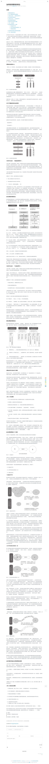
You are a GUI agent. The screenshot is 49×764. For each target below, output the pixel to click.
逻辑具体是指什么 (11, 12)
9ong (24, 1)
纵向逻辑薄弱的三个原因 (12, 24)
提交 (40, 747)
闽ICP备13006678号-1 (17, 760)
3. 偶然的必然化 (13, 28)
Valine (42, 753)
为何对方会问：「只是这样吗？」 (14, 18)
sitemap (23, 760)
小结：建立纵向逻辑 (12, 32)
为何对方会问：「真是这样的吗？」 (14, 15)
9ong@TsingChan (14, 723)
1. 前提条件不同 (13, 25)
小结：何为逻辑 (11, 23)
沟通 (16, 6)
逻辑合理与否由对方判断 (12, 21)
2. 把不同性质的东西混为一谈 (15, 27)
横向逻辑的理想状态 (12, 20)
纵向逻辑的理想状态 (12, 17)
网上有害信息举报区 (35, 760)
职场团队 (13, 6)
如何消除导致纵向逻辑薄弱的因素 (14, 30)
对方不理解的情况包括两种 (13, 14)
